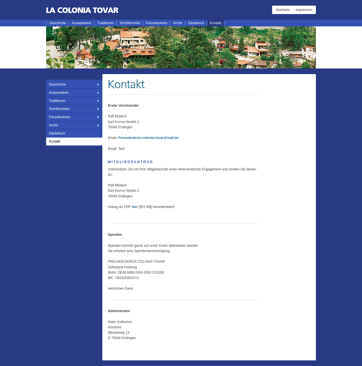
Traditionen (105, 23)
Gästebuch (196, 23)
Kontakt (215, 23)
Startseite (283, 10)
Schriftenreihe (129, 23)
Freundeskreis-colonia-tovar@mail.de (148, 138)
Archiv (177, 23)
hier (135, 207)
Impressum (304, 10)
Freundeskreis (156, 23)
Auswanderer (82, 23)
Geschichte (57, 23)
